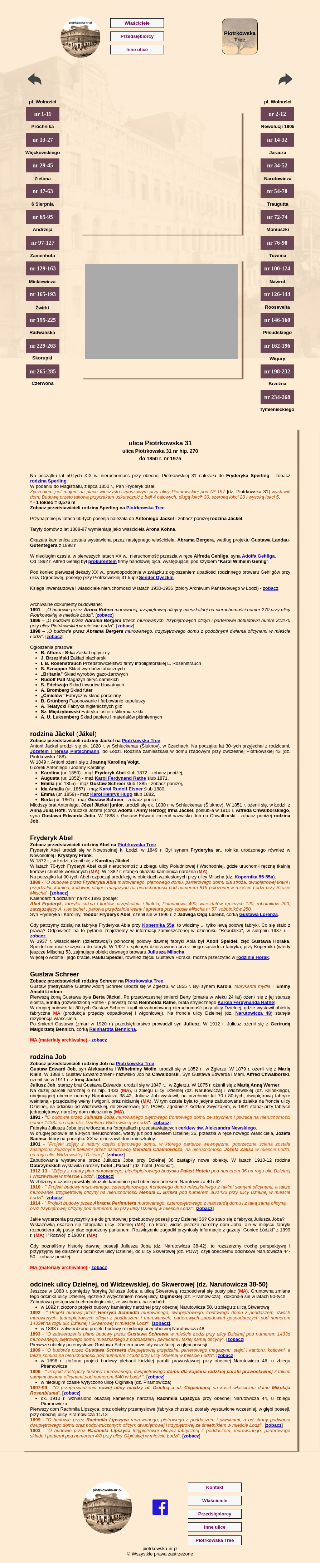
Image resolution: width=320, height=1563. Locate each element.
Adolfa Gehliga (258, 556)
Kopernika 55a (158, 925)
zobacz (270, 588)
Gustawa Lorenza (258, 914)
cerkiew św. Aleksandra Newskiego (217, 1128)
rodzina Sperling (48, 481)
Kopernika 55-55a (254, 877)
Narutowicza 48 (253, 1013)
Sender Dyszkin (156, 577)
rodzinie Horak (253, 957)
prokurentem (102, 561)
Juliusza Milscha (165, 952)
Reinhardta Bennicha (112, 1029)
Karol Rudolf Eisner (121, 789)
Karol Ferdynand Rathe (120, 778)
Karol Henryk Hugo (111, 794)
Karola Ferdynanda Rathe (246, 1002)
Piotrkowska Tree (145, 507)
